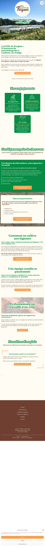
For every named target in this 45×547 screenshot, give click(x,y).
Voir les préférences (22, 544)
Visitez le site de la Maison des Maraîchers (22, 270)
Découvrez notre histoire (22, 73)
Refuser (22, 540)
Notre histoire (22, 512)
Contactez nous (22, 433)
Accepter (22, 537)
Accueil (22, 510)
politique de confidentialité (14, 533)
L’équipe (22, 519)
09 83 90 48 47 (6, 266)
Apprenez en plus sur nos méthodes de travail (22, 352)
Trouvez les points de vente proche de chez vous (22, 302)
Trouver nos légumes (22, 517)
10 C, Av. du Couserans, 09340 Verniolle (12, 260)
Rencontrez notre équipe (23, 392)
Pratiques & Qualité (22, 515)
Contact (22, 522)
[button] (43, 530)
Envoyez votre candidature (22, 467)
